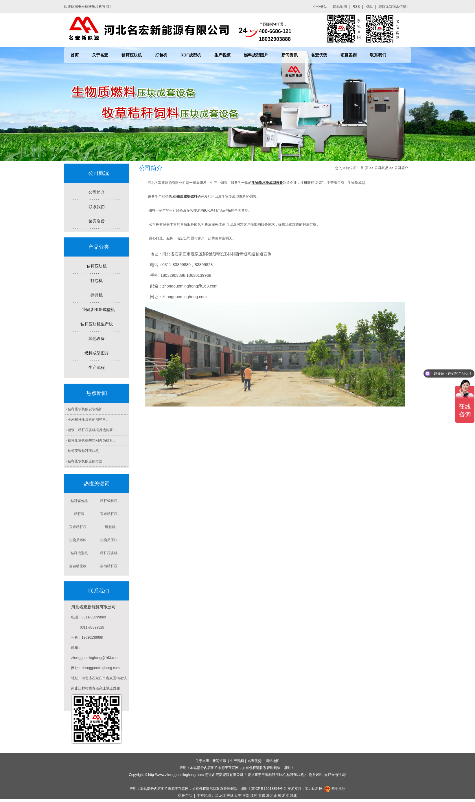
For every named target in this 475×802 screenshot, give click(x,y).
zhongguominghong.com (184, 296)
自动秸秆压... (110, 566)
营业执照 (338, 789)
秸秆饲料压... (110, 501)
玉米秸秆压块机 (274, 775)
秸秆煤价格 (79, 501)
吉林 (230, 796)
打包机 (161, 55)
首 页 (364, 168)
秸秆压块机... (110, 553)
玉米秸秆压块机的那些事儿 (88, 420)
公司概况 (381, 168)
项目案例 (348, 55)
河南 (245, 796)
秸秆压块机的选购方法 (85, 461)
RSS (356, 7)
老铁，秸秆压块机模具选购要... (92, 430)
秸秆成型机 (79, 553)
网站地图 (340, 7)
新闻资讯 (289, 55)
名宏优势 (319, 55)
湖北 (269, 796)
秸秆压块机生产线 (96, 324)
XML (369, 7)
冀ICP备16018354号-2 (268, 789)
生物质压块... (110, 540)
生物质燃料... (79, 540)
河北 (293, 796)
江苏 (253, 796)
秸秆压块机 (131, 55)
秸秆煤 (79, 514)
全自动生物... (79, 566)
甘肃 (261, 796)
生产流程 (97, 367)
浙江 (285, 796)
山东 (277, 796)
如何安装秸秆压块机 (83, 451)
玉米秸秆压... (110, 514)
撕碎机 (97, 295)
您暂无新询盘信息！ (394, 7)
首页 (75, 55)
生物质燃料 (314, 775)
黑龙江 (220, 796)
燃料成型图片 (256, 55)
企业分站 (320, 7)
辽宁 (238, 796)
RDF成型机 (191, 55)
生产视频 (222, 55)
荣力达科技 (313, 789)
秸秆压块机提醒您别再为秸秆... (92, 440)
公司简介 (97, 192)
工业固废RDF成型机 (96, 309)
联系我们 (378, 55)
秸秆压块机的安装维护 (85, 409)
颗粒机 (110, 527)
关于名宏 (100, 55)
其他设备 (97, 338)
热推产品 (185, 796)
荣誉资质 (97, 221)
